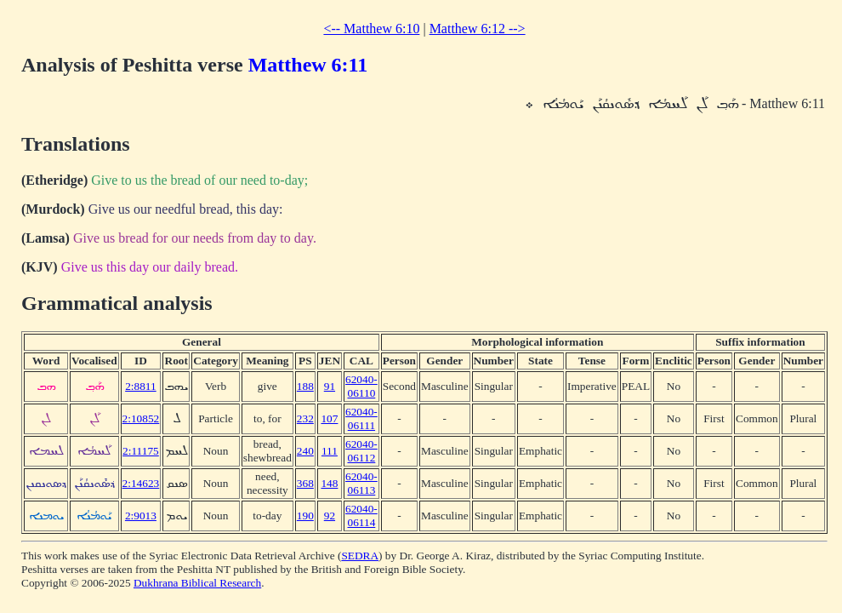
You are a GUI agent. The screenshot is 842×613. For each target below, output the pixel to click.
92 (329, 515)
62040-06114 (361, 515)
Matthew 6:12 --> (478, 28)
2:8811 (140, 386)
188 (305, 386)
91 (329, 386)
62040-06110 (361, 386)
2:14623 (141, 483)
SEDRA (359, 555)
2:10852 (141, 418)
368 (305, 483)
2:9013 (140, 515)
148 (329, 483)
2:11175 (140, 450)
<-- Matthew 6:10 (371, 28)
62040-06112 (361, 451)
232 (305, 418)
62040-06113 (361, 483)
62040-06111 (361, 418)
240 (305, 450)
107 (329, 418)
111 (329, 450)
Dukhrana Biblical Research (197, 582)
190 (305, 515)
